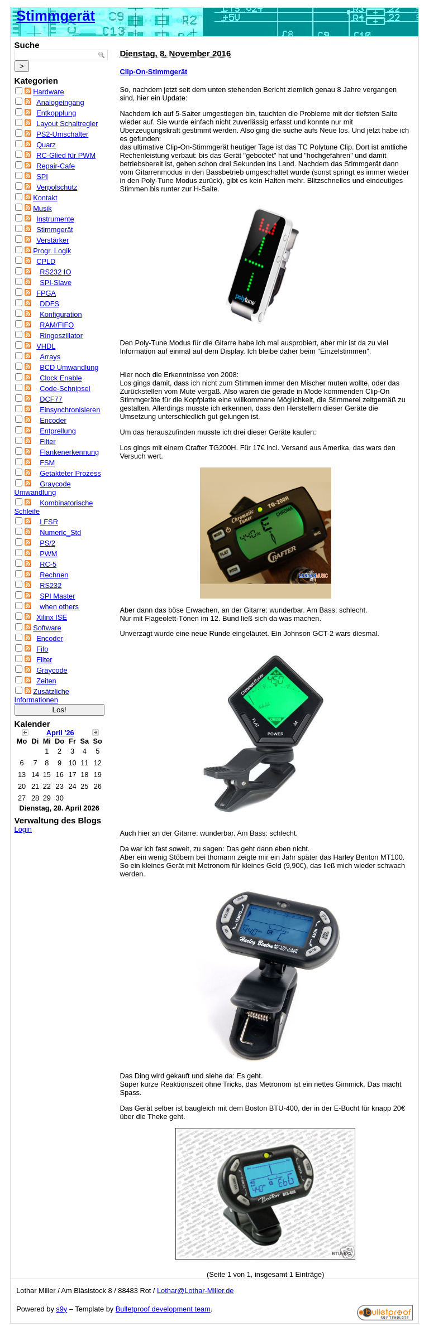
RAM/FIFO (57, 325)
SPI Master (57, 596)
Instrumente (55, 219)
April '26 (60, 733)
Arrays (50, 357)
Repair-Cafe (55, 166)
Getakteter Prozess (70, 473)
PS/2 (47, 543)
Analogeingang (60, 102)
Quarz (46, 145)
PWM (48, 553)
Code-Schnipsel (65, 388)
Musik (42, 208)
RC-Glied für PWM (66, 155)
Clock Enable (61, 378)
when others (59, 606)
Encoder (53, 420)
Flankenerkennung (69, 452)
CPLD (45, 261)
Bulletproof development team (163, 1309)
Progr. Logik (52, 251)
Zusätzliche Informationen (42, 695)
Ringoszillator (61, 335)
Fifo (42, 649)
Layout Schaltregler (67, 123)
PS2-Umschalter (62, 134)
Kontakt (45, 198)
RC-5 (48, 564)
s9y (61, 1309)
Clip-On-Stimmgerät (153, 71)
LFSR (49, 522)
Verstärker (52, 240)
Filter (47, 441)
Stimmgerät (55, 15)
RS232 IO (55, 272)
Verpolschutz (56, 187)
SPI (42, 176)
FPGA (46, 293)
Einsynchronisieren (70, 410)
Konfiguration (61, 314)
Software (47, 628)
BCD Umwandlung (69, 367)
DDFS (49, 304)
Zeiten (46, 681)
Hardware (48, 92)
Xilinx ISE (51, 617)
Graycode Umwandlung (43, 488)
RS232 (50, 585)
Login (23, 829)
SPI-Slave (56, 282)
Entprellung (58, 431)
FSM (47, 463)
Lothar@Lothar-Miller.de (195, 1290)
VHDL (45, 346)
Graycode (51, 670)
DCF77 (51, 399)
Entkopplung (56, 113)
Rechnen (54, 575)
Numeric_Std (60, 532)
